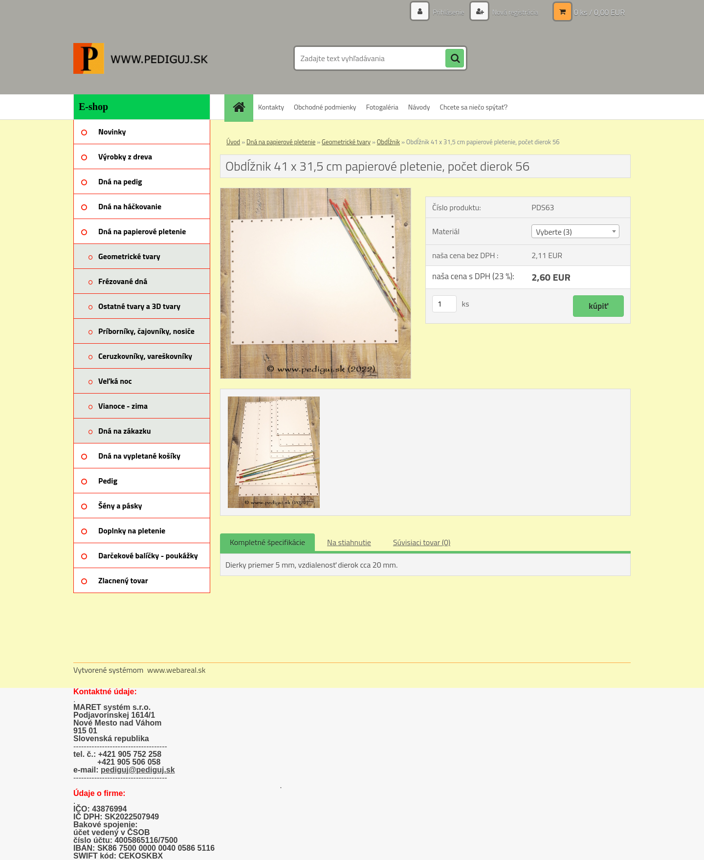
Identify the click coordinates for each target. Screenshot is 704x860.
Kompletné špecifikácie (267, 542)
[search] (454, 58)
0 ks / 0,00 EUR (599, 12)
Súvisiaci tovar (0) (421, 542)
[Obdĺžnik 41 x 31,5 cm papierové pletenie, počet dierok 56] (315, 192)
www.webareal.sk (176, 670)
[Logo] (140, 58)
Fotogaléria (382, 107)
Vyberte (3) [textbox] (554, 232)
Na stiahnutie (349, 542)
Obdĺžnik (388, 142)
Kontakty (271, 107)
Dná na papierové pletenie (280, 142)
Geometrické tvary (346, 142)
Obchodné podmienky (325, 107)
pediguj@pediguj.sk (138, 770)
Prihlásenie (448, 12)
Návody (419, 107)
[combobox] (575, 231)
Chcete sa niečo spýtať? (473, 107)
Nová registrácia (514, 12)
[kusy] (444, 303)
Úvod (233, 142)
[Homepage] (242, 106)
